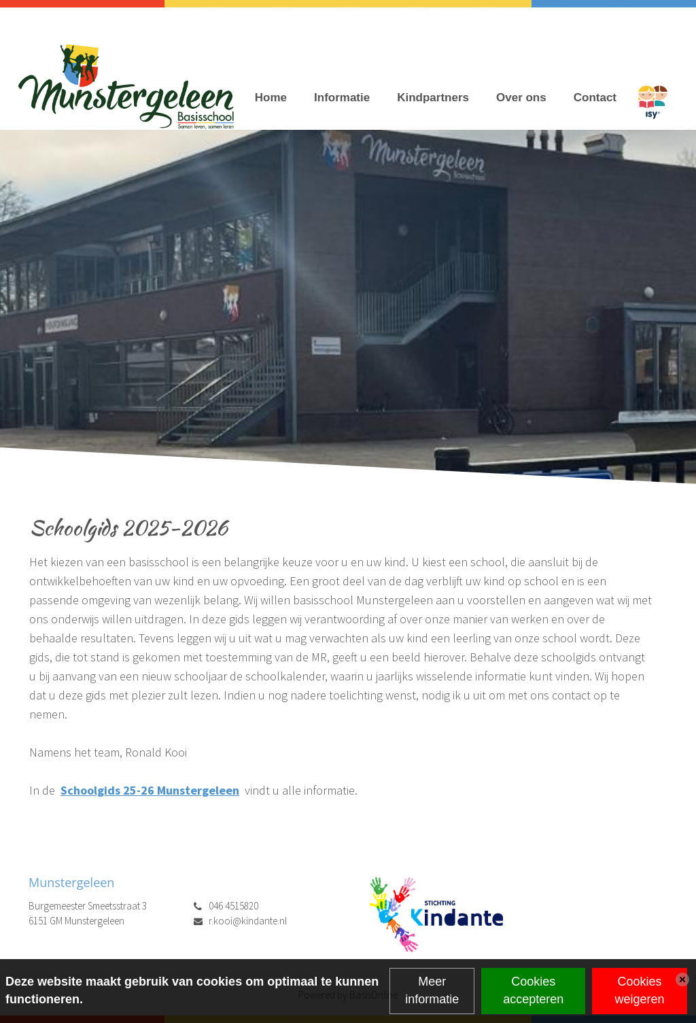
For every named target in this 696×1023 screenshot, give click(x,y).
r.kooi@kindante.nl (248, 920)
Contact (595, 97)
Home (271, 97)
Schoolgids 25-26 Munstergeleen (149, 790)
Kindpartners (433, 97)
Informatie (342, 97)
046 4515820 (233, 905)
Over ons (521, 97)
